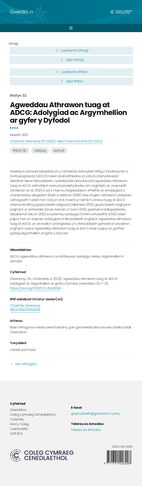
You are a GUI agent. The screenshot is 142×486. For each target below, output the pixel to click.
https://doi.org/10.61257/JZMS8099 (35, 288)
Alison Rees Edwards (25, 310)
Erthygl (13, 44)
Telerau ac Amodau (86, 430)
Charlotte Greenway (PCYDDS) (32, 141)
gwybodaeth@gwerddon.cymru (95, 413)
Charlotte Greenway (25, 305)
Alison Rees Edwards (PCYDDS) (79, 141)
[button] (71, 28)
